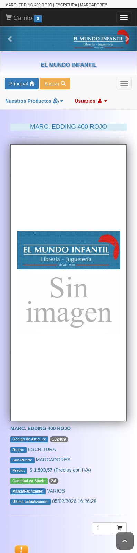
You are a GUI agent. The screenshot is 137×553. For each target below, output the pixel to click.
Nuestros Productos (34, 100)
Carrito (24, 18)
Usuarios (91, 100)
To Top (125, 541)
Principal (21, 83)
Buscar (54, 83)
